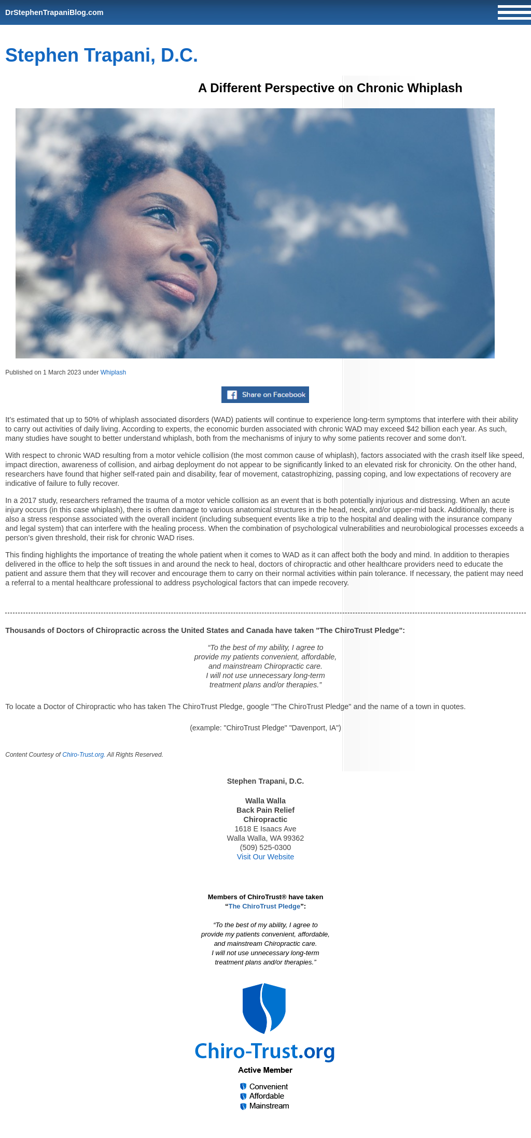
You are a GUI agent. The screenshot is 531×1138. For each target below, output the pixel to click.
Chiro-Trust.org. (83, 754)
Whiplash (113, 372)
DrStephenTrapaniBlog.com (54, 12)
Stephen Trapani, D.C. (101, 55)
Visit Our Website (266, 857)
